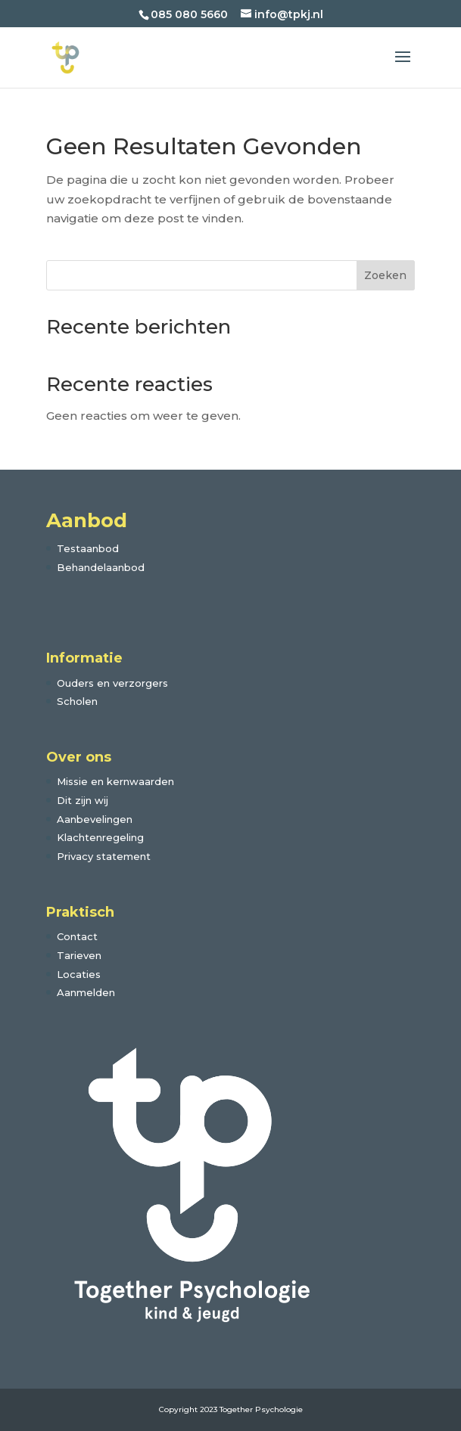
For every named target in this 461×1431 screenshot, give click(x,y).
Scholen (77, 701)
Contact (77, 936)
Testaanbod (88, 548)
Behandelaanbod (101, 567)
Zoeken (385, 275)
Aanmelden (86, 992)
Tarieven (79, 955)
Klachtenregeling (100, 837)
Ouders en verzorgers (112, 683)
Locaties (79, 974)
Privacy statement (104, 856)
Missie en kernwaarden (115, 781)
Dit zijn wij (82, 800)
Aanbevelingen (94, 819)
